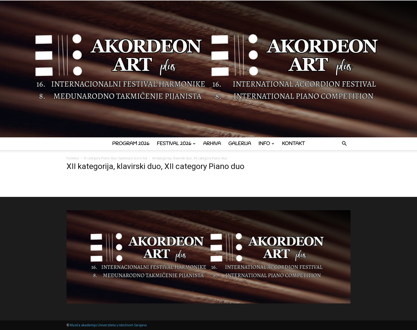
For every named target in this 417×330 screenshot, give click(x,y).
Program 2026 (130, 144)
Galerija (239, 144)
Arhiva (212, 144)
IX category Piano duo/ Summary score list (115, 158)
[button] (344, 144)
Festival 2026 (176, 144)
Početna (72, 158)
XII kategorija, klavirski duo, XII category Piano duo (155, 166)
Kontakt (293, 144)
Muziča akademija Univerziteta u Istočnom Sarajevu (108, 325)
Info (266, 144)
